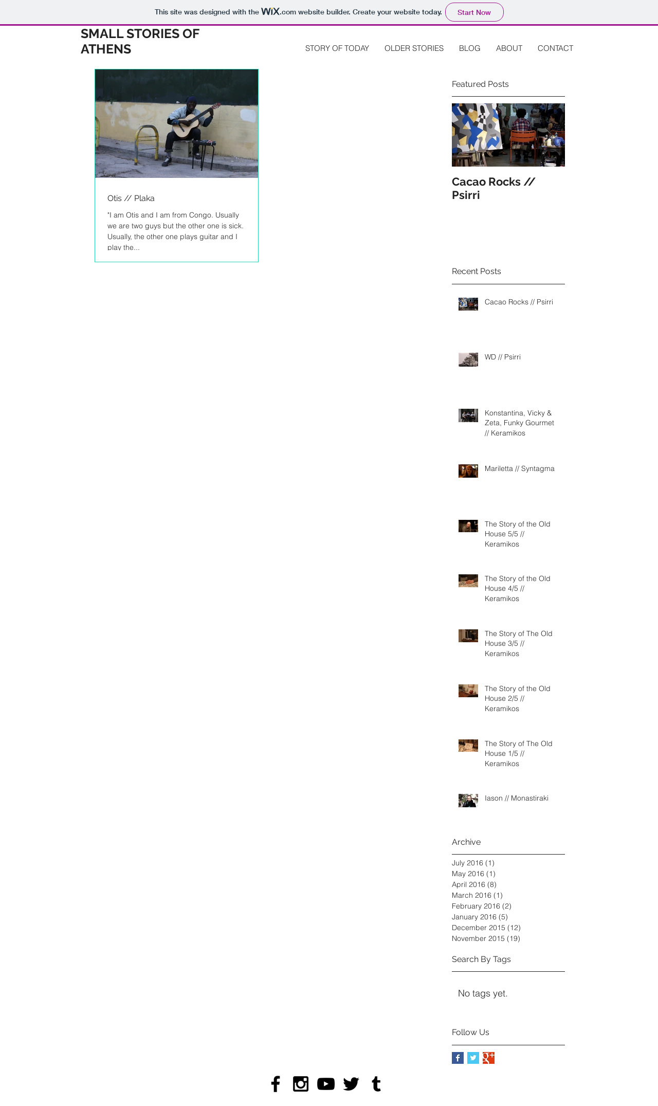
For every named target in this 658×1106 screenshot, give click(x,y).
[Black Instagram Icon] (301, 1084)
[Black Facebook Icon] (275, 1084)
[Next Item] (548, 135)
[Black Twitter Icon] (351, 1084)
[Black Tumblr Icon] (376, 1084)
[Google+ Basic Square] (489, 1058)
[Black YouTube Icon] (326, 1084)
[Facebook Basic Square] (458, 1058)
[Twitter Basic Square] (473, 1058)
